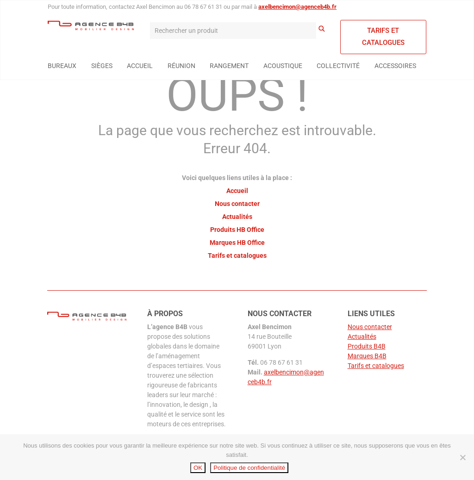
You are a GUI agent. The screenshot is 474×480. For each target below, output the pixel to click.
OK (197, 467)
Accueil (237, 190)
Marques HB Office (237, 242)
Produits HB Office (237, 229)
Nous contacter (237, 203)
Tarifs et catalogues (383, 36)
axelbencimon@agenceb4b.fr (297, 6)
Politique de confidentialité (249, 467)
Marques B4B (367, 356)
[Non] (462, 457)
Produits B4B (367, 346)
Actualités (237, 216)
